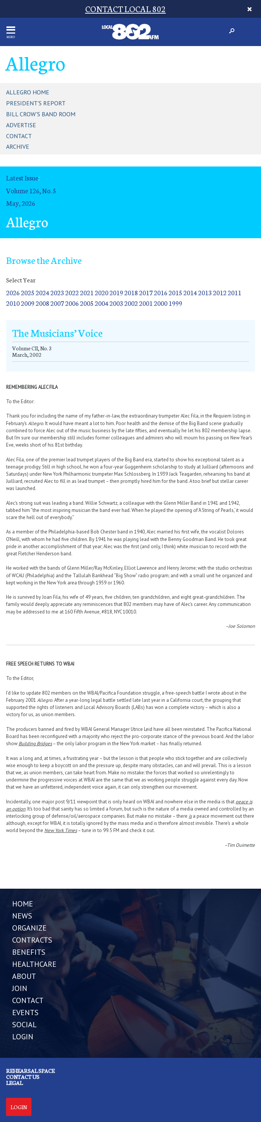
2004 (101, 303)
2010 (13, 303)
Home (22, 904)
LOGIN (22, 1037)
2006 (72, 303)
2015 (175, 292)
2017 (146, 292)
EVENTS (25, 1012)
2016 (160, 292)
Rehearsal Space (30, 1070)
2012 (220, 292)
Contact (19, 136)
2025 (27, 292)
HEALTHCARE (34, 964)
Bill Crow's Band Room (40, 114)
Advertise (21, 125)
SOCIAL (24, 1025)
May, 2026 (20, 203)
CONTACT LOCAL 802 (125, 8)
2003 (116, 303)
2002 (131, 303)
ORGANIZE (29, 928)
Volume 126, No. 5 (31, 190)
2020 (101, 292)
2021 (87, 292)
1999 (175, 303)
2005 (87, 303)
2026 (13, 292)
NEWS (22, 916)
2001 (146, 303)
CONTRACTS (32, 940)
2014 (190, 292)
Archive (17, 146)
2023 (57, 292)
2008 (42, 303)
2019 (116, 292)
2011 (234, 292)
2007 (57, 303)
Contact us (22, 1076)
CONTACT (28, 1000)
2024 (42, 292)
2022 (72, 292)
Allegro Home (27, 92)
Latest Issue (22, 177)
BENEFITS (28, 952)
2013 (205, 292)
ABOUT (24, 976)
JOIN (19, 988)
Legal (14, 1083)
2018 (131, 292)
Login (19, 1107)
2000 (160, 303)
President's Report (36, 103)
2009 (27, 303)
